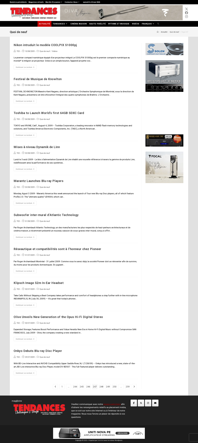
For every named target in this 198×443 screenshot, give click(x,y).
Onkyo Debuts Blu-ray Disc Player (38, 351)
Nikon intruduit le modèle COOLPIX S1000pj (45, 45)
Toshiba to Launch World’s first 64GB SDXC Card (49, 113)
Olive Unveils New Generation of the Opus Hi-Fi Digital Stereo (58, 317)
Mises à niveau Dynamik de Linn (37, 147)
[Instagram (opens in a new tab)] (186, 16)
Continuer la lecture (26, 67)
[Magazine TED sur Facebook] (134, 403)
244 (75, 386)
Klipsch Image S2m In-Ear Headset (39, 283)
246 (88, 386)
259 (128, 386)
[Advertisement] (164, 113)
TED (18, 51)
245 (82, 386)
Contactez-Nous (72, 2)
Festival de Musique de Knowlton (38, 79)
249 (108, 386)
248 (101, 386)
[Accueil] (157, 32)
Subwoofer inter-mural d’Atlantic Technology (46, 215)
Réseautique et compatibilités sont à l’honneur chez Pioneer (57, 249)
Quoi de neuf (45, 51)
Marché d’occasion (54, 2)
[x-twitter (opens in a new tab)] (186, 9)
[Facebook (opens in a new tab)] (186, 12)
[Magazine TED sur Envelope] (155, 403)
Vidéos (54, 51)
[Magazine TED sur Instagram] (148, 403)
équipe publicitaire (112, 404)
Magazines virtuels (36, 2)
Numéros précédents (18, 2)
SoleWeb (100, 440)
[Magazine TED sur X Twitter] (141, 403)
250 (114, 386)
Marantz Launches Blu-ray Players (38, 181)
